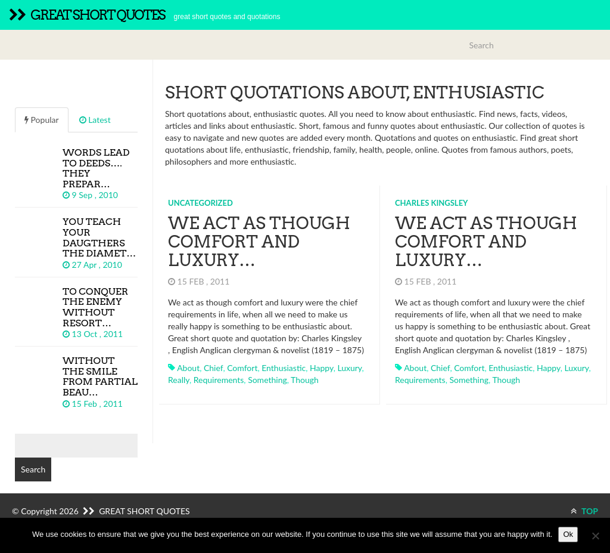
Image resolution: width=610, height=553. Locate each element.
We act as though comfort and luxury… (259, 241)
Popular (41, 120)
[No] (595, 536)
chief (213, 368)
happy (322, 368)
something (267, 380)
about (188, 368)
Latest (95, 120)
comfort (242, 368)
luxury (349, 368)
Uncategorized (200, 203)
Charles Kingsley (431, 203)
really (178, 380)
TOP (584, 511)
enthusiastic (284, 368)
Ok (568, 534)
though (305, 380)
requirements (219, 380)
